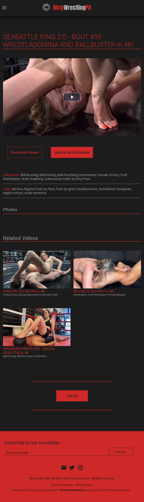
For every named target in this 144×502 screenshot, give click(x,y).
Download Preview (25, 152)
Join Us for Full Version (71, 152)
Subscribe (120, 451)
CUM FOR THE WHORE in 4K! (24, 291)
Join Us (72, 396)
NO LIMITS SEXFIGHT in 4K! (94, 291)
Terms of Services (62, 485)
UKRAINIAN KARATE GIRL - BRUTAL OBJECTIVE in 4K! (29, 351)
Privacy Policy (84, 485)
